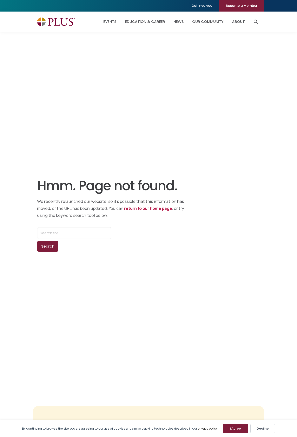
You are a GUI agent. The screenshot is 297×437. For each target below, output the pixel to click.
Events (110, 21)
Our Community (208, 21)
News (178, 21)
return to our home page (148, 208)
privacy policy (208, 428)
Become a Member (241, 5)
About (238, 21)
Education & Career (145, 21)
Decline (263, 428)
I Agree (235, 428)
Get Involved (201, 5)
